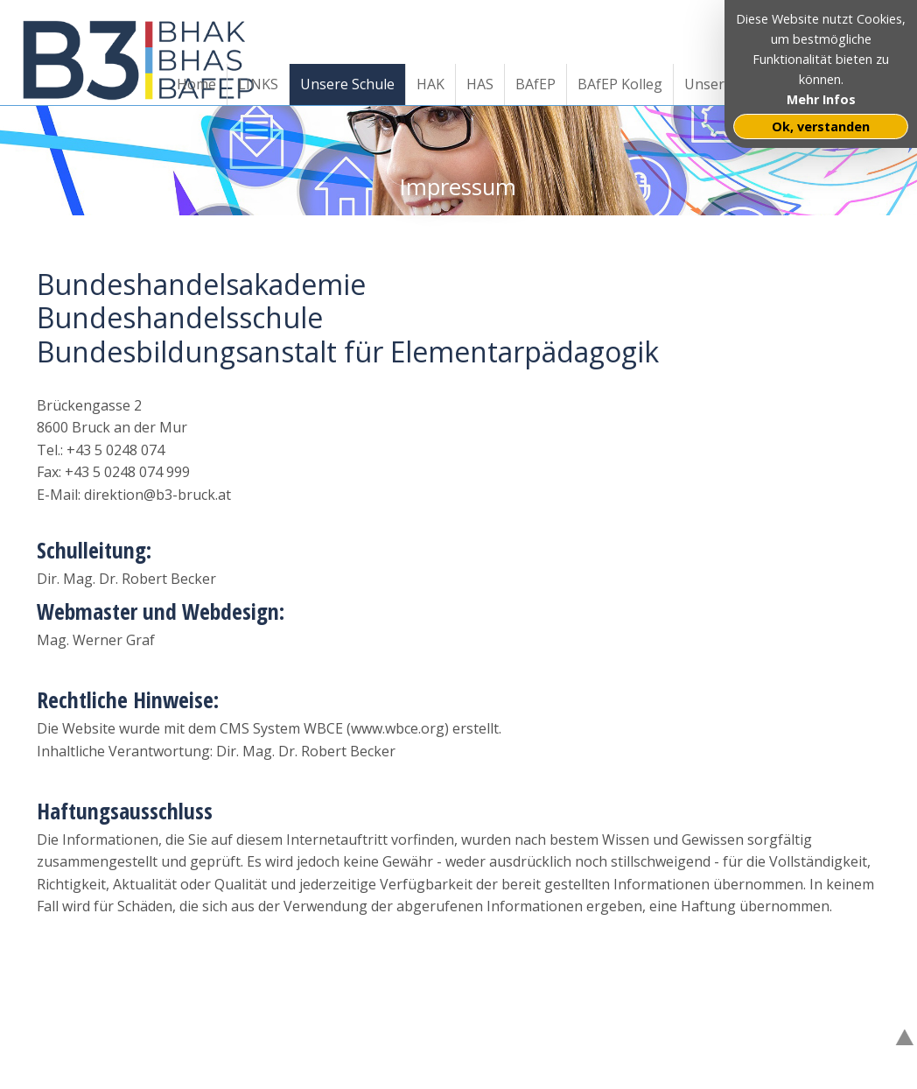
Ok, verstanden (821, 126)
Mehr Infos (821, 99)
